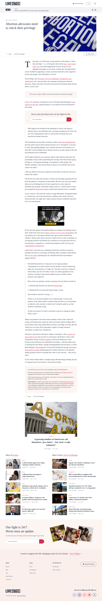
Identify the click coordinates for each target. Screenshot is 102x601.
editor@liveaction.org (37, 377)
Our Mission (56, 566)
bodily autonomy (46, 339)
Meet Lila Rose (56, 570)
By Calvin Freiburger (19, 54)
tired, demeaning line (68, 142)
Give (88, 3)
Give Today (76, 553)
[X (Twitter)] (92, 10)
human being (58, 286)
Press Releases (9, 576)
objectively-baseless (42, 189)
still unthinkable (41, 347)
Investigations (32, 570)
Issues (9, 54)
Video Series (32, 573)
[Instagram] (95, 10)
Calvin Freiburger (70, 455)
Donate (7, 566)
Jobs (7, 573)
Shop (7, 570)
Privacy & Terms (21, 595)
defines (74, 160)
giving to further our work (64, 372)
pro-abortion (46, 157)
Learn (31, 563)
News (30, 566)
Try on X (70, 94)
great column (33, 255)
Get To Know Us (57, 563)
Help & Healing (78, 3)
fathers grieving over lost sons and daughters (59, 233)
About (7, 563)
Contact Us (8, 579)
